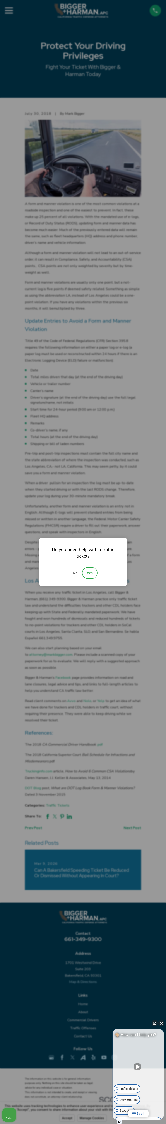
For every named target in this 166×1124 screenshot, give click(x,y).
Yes (90, 573)
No (75, 573)
